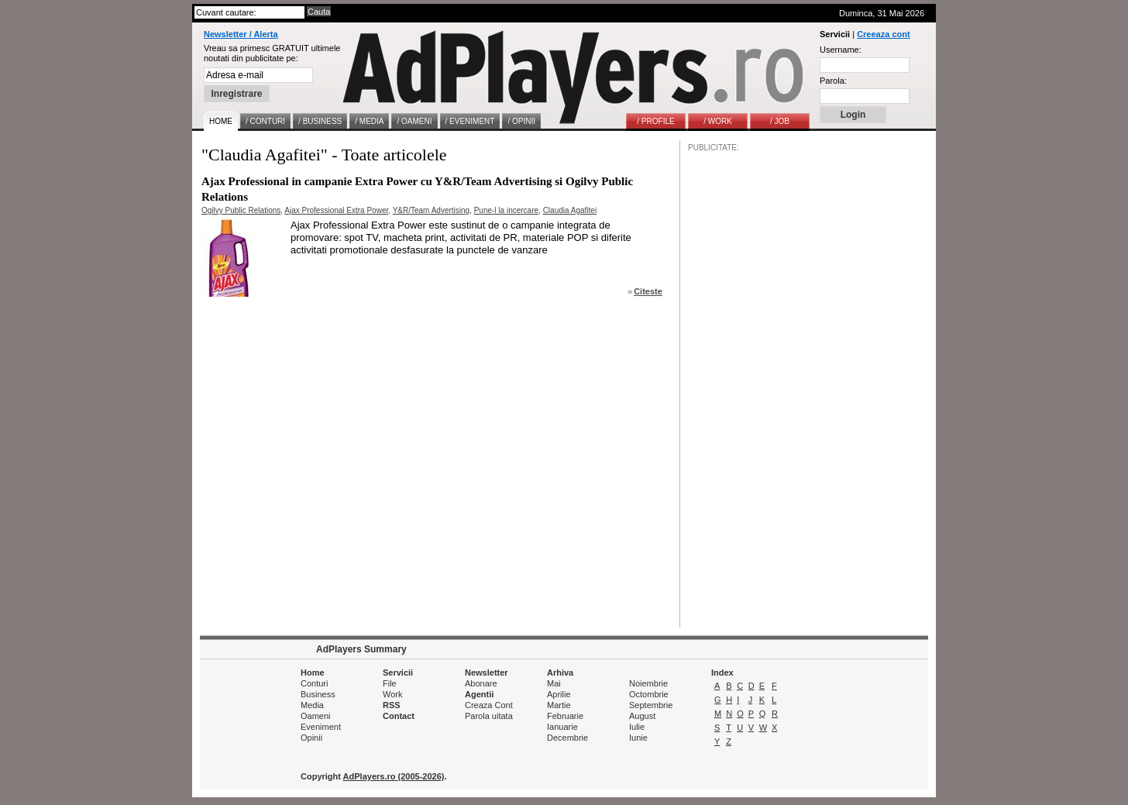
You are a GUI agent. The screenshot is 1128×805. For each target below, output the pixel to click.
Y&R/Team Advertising (431, 210)
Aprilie (559, 694)
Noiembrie (648, 683)
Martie (559, 705)
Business (318, 694)
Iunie (638, 737)
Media (312, 705)
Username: (840, 49)
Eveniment (321, 726)
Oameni (316, 716)
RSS (392, 705)
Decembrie (567, 737)
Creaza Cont (489, 705)
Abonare (481, 683)
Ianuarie (562, 726)
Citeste (648, 291)
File (390, 683)
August (642, 716)
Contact (398, 716)
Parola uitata (489, 716)
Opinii (311, 737)
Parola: (833, 80)
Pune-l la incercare (506, 210)
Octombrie (649, 694)
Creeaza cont (883, 34)
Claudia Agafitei (570, 210)
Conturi (314, 683)
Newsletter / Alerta (241, 34)
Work (392, 694)
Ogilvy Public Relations (240, 210)
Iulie (637, 726)
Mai (554, 683)
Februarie (565, 716)
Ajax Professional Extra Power (336, 210)
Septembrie (650, 705)
